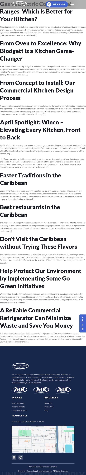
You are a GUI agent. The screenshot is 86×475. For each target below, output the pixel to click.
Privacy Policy (34, 467)
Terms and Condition (49, 467)
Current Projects (18, 407)
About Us (48, 403)
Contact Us (48, 407)
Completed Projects (20, 410)
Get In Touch (82, 324)
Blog (46, 410)
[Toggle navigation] (72, 4)
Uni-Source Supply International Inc (38, 471)
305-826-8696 (55, 4)
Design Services (18, 403)
